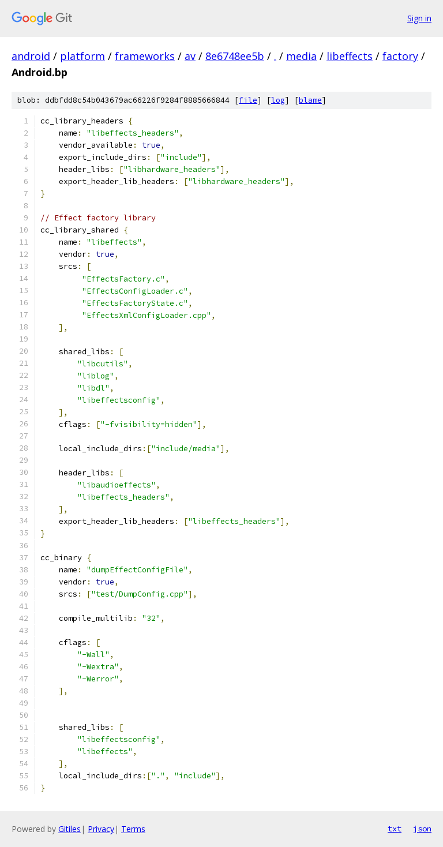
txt (394, 828)
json (422, 828)
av (190, 56)
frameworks (145, 56)
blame (310, 100)
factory (400, 56)
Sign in (419, 18)
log (278, 100)
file (248, 100)
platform (82, 56)
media (301, 56)
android (31, 56)
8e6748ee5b (234, 56)
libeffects (349, 56)
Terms (133, 828)
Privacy (101, 828)
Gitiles (69, 828)
